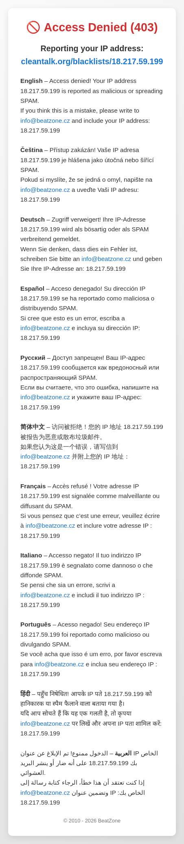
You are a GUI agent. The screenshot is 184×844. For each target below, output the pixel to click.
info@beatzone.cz (45, 120)
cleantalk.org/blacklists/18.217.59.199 (92, 61)
